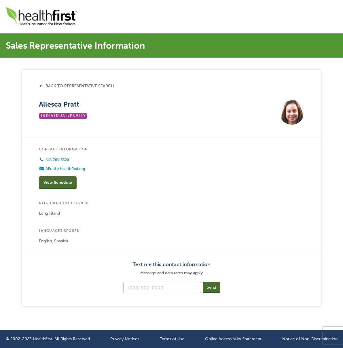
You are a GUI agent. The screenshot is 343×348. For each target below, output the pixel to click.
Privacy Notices (124, 338)
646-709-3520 (57, 160)
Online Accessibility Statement (233, 338)
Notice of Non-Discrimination (310, 338)
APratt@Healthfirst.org (65, 169)
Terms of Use (172, 338)
